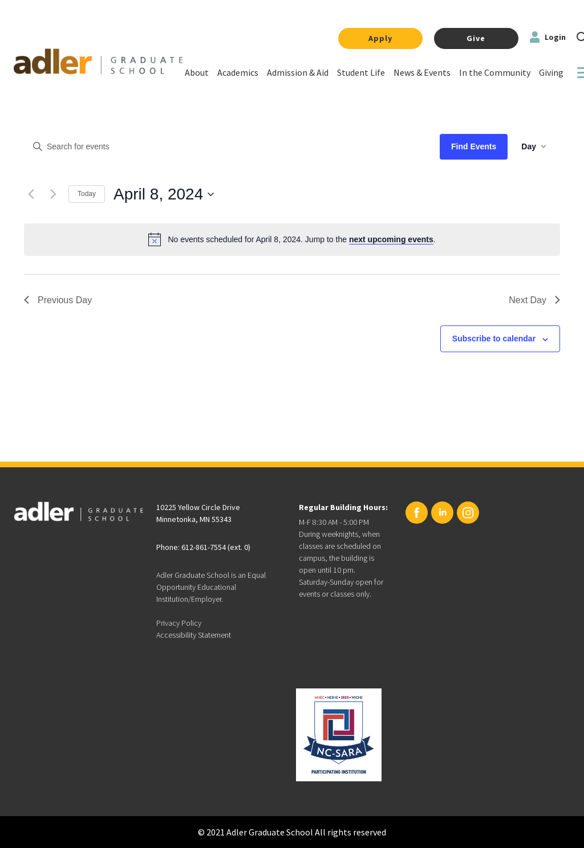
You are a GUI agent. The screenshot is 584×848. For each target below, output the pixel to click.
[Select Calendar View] (534, 147)
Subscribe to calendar (494, 338)
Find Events (473, 146)
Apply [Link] (380, 38)
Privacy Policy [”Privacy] (178, 623)
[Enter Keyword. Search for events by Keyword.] (226, 147)
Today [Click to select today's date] (87, 194)
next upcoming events (391, 239)
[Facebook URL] (416, 513)
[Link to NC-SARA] (339, 734)
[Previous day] (31, 194)
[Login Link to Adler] (548, 38)
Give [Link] (476, 38)
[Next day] (53, 194)
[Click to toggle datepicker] (163, 194)
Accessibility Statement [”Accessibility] (193, 635)
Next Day (534, 300)
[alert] (301, 239)
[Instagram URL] (468, 513)
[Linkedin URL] (442, 513)
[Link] (196, 74)
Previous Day (58, 300)
